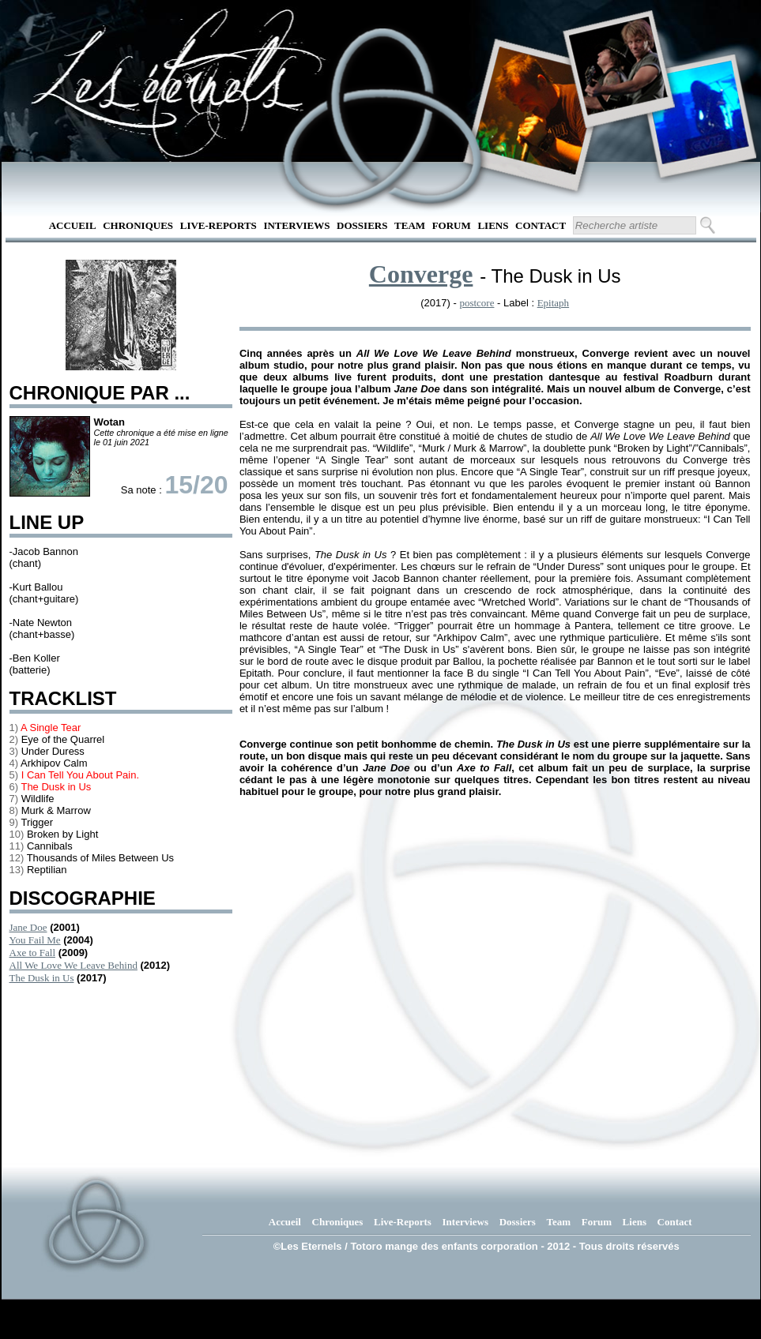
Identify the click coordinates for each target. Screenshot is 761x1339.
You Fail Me (35, 940)
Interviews (296, 225)
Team (409, 225)
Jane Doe (28, 927)
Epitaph (553, 303)
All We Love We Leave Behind (73, 965)
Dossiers (362, 225)
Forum (451, 225)
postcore (476, 303)
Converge (421, 274)
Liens (492, 225)
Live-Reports (218, 225)
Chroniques (138, 225)
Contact (540, 225)
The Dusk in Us (41, 978)
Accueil (72, 225)
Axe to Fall (32, 952)
